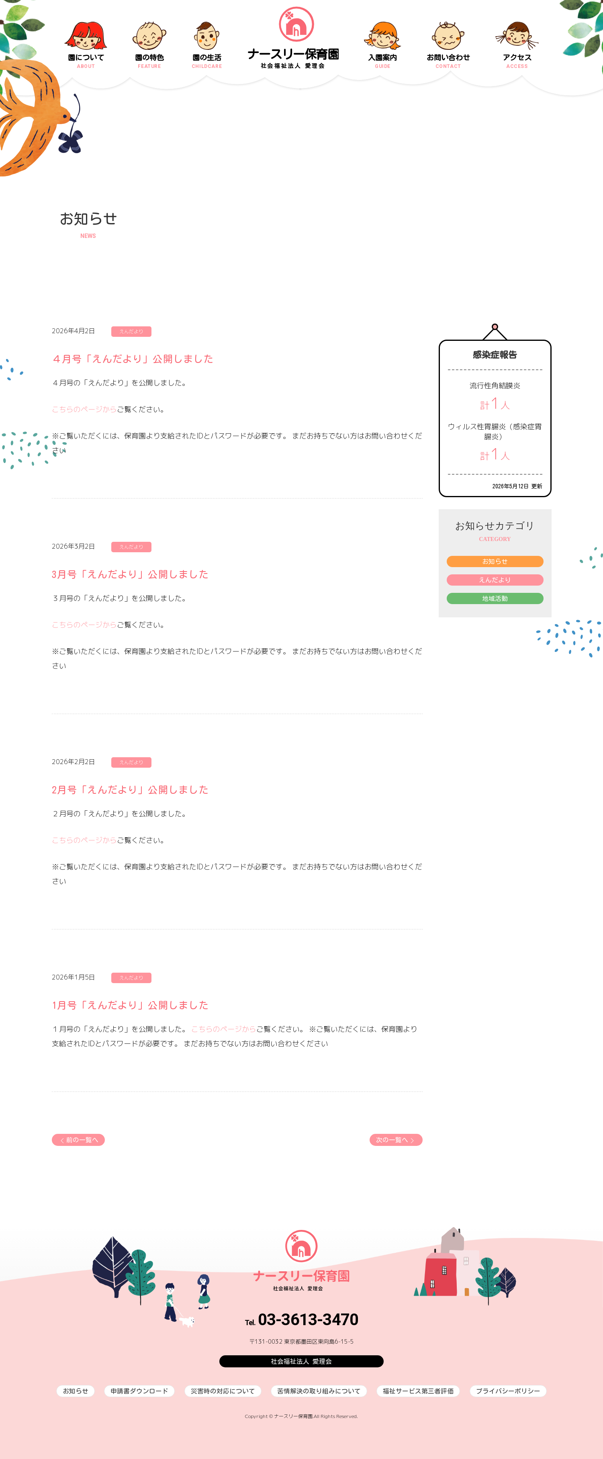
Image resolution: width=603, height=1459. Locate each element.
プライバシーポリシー (508, 1391)
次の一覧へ (396, 1141)
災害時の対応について (223, 1391)
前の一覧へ (78, 1141)
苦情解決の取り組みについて (319, 1391)
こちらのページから (84, 409)
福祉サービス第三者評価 (418, 1391)
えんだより (495, 580)
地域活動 (495, 598)
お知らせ (495, 561)
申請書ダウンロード (139, 1391)
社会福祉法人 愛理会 (301, 1361)
